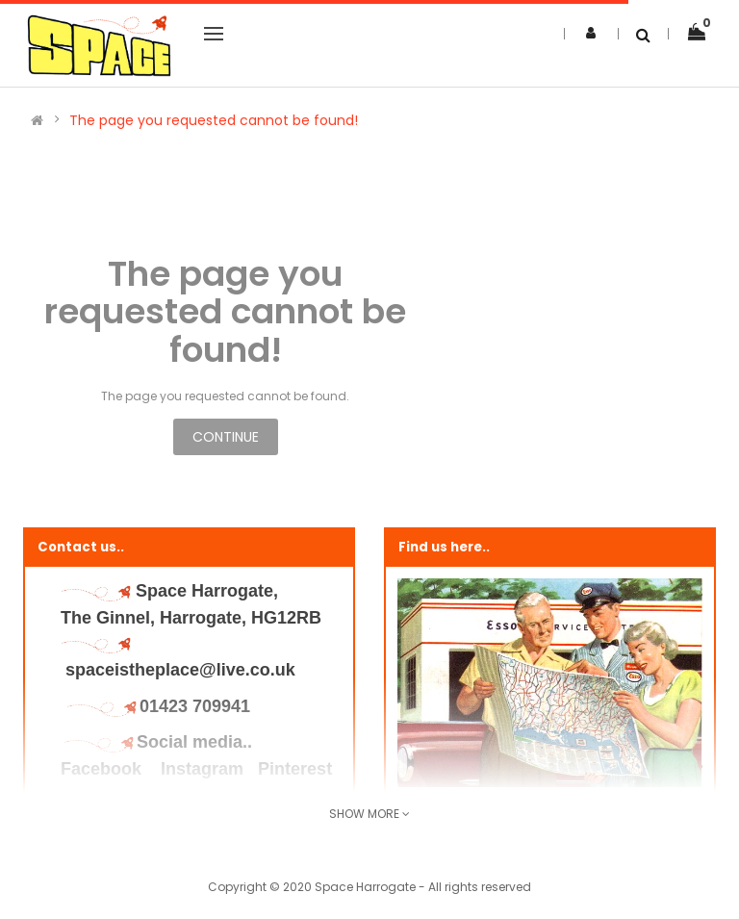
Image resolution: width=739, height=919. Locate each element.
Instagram (202, 769)
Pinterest (295, 769)
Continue (225, 437)
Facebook (103, 769)
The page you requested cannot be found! (213, 120)
